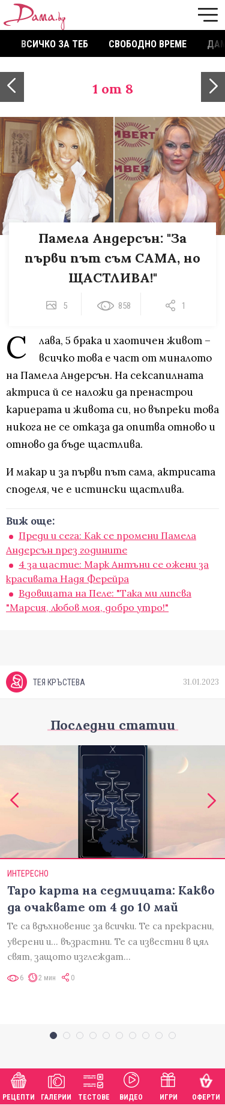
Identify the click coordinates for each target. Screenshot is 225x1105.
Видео (131, 1084)
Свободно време (148, 44)
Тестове (94, 1084)
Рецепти (18, 1084)
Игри (168, 1084)
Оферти (206, 1084)
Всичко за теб (54, 44)
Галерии (56, 1084)
